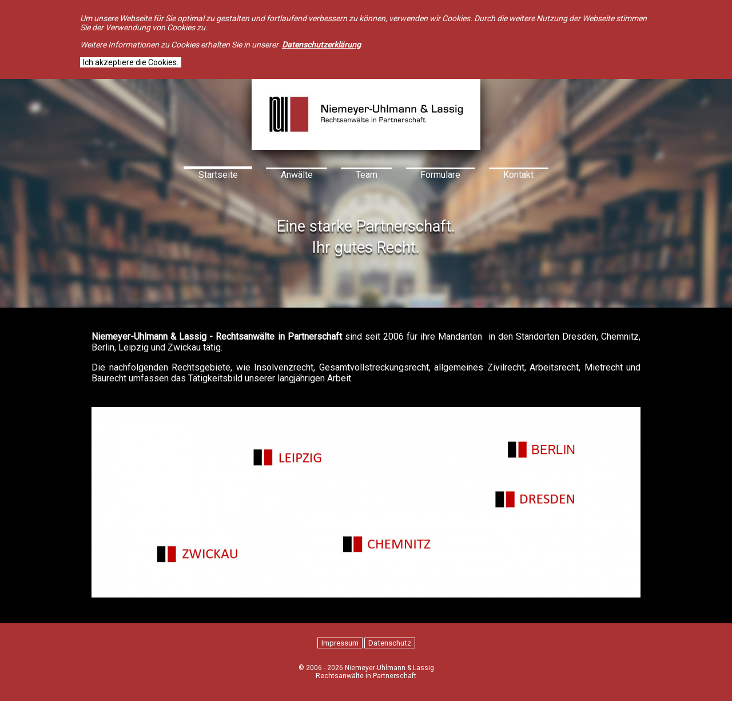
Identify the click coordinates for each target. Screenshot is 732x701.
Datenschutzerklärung (321, 44)
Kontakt (518, 174)
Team (366, 174)
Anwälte (297, 174)
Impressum (340, 643)
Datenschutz (389, 643)
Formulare (440, 174)
